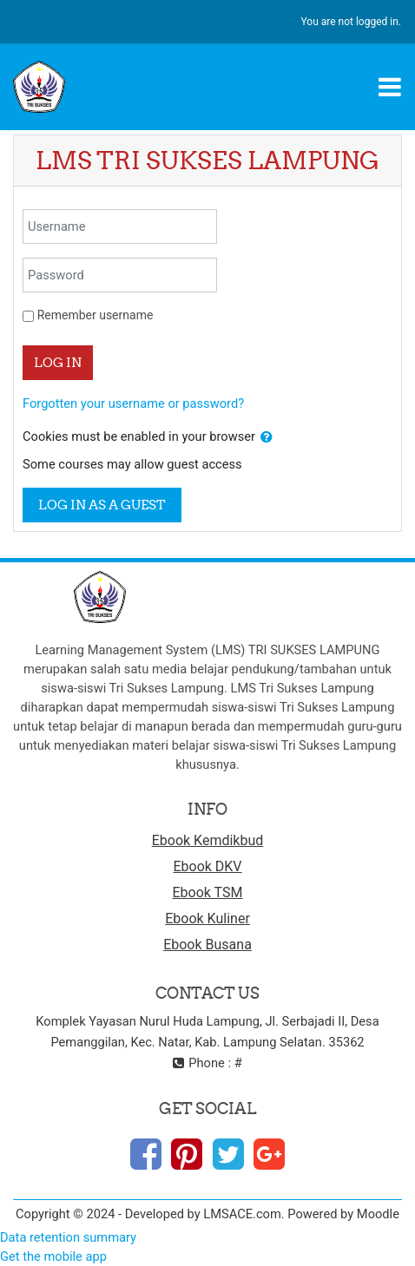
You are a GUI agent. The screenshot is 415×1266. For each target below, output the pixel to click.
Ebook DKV (207, 866)
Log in (58, 362)
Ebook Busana (207, 944)
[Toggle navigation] (390, 86)
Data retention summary (68, 1237)
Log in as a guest (102, 504)
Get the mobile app (53, 1256)
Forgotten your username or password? (133, 403)
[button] (266, 437)
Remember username (95, 315)
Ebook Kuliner (207, 918)
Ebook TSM (208, 892)
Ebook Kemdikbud (208, 840)
